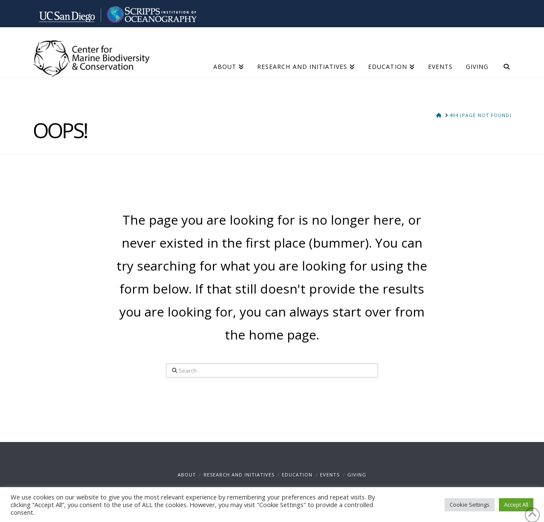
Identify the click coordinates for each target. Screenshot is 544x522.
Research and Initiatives (239, 474)
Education (297, 474)
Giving (356, 474)
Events (330, 474)
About (187, 474)
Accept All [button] (516, 504)
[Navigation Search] (503, 57)
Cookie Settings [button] (470, 504)
